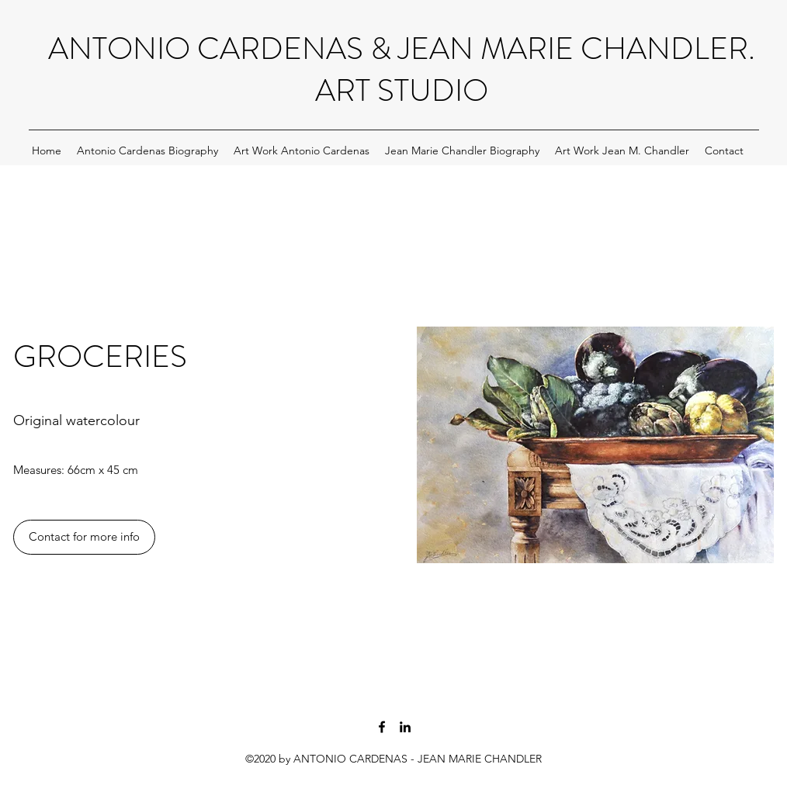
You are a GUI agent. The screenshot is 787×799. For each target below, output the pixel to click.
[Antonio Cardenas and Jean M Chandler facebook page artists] (382, 727)
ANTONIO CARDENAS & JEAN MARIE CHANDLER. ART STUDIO (401, 69)
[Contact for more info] (84, 537)
